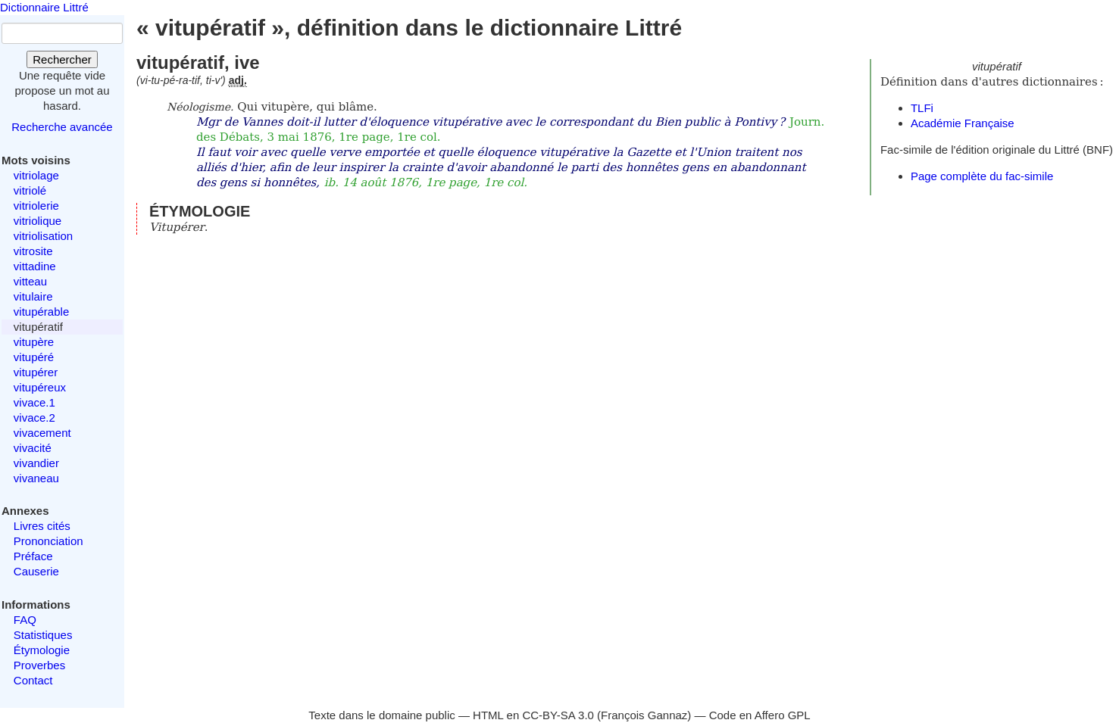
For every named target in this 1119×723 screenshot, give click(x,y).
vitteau (30, 281)
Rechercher (62, 59)
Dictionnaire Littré (44, 7)
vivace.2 (34, 417)
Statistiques (43, 634)
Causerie (36, 571)
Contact (33, 680)
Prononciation (48, 540)
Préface (33, 556)
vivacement (42, 432)
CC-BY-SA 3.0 (558, 715)
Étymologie (42, 650)
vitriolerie (36, 205)
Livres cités (42, 525)
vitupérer (36, 372)
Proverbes (39, 665)
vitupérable (41, 311)
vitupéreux (40, 387)
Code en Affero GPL (760, 715)
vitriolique (37, 220)
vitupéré (34, 357)
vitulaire (33, 296)
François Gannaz (644, 715)
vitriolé (30, 190)
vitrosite (33, 251)
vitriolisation (43, 235)
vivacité (33, 447)
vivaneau (36, 478)
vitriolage (36, 175)
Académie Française (962, 123)
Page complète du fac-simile (982, 176)
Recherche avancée (61, 126)
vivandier (36, 463)
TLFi (922, 107)
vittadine (35, 266)
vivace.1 (34, 402)
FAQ (25, 619)
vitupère (34, 341)
